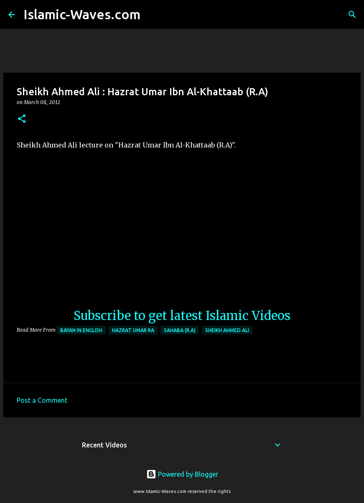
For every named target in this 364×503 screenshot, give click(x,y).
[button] (22, 119)
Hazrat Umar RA (133, 330)
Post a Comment (42, 400)
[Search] (152, 15)
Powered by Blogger (182, 474)
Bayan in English (81, 330)
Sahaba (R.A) (180, 330)
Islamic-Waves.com (81, 14)
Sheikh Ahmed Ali (227, 330)
